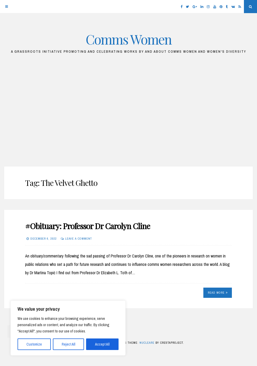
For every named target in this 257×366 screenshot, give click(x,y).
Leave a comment (78, 238)
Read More (218, 292)
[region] (68, 328)
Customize (34, 344)
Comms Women (129, 39)
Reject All (68, 344)
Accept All (102, 344)
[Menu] (6, 6)
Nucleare (146, 343)
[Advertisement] (128, 113)
